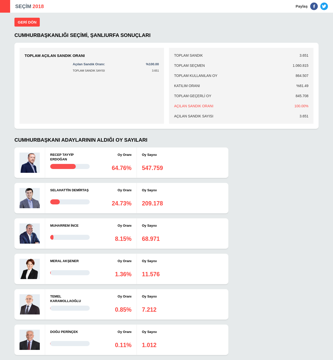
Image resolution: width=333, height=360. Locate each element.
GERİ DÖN (27, 22)
